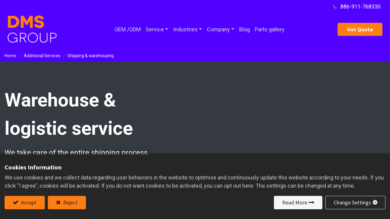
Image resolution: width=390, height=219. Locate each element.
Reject (70, 202)
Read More (294, 202)
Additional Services (42, 55)
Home (10, 55)
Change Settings (352, 202)
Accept (28, 202)
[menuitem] (127, 29)
